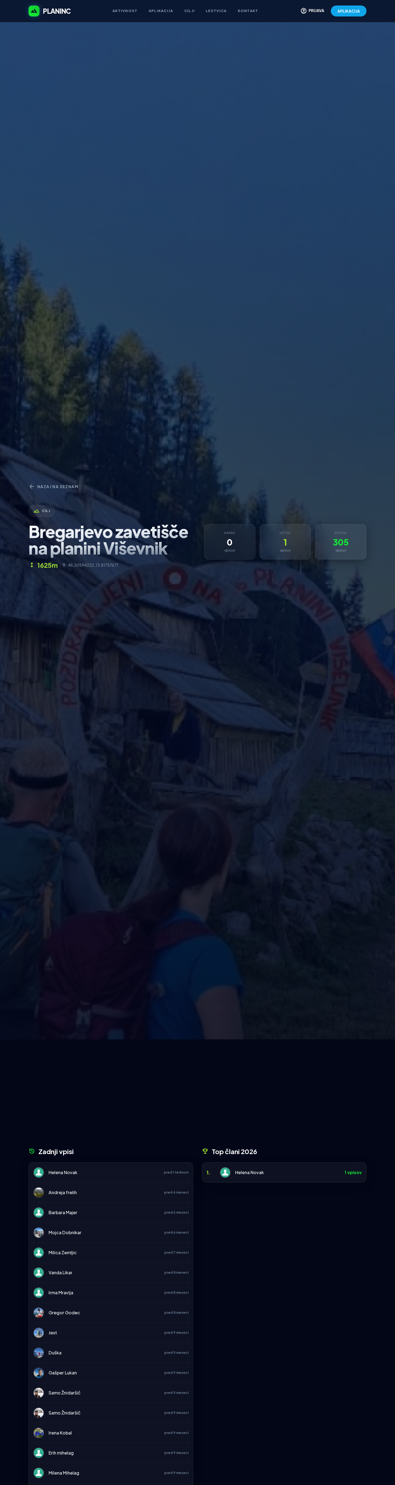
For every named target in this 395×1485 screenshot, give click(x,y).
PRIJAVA (312, 11)
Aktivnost (125, 11)
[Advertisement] (197, 1095)
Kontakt (248, 11)
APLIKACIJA (348, 11)
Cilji (189, 11)
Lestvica (216, 11)
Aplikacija (161, 11)
